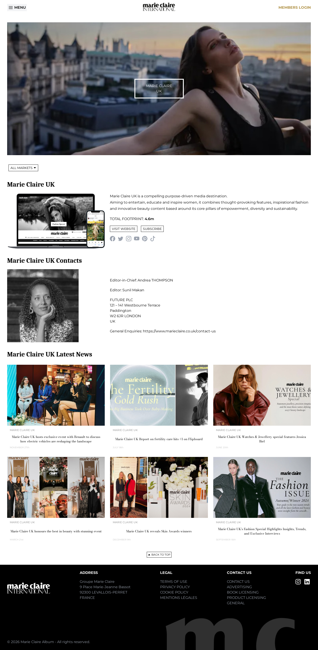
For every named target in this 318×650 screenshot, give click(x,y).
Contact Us (238, 581)
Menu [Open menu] (17, 7)
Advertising (239, 587)
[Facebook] (112, 238)
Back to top (159, 554)
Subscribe (152, 229)
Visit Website (123, 229)
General (236, 603)
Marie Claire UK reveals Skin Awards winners (159, 531)
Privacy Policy (175, 587)
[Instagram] (128, 238)
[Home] (159, 7)
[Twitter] (120, 238)
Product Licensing (246, 598)
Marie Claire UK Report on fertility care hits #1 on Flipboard (159, 439)
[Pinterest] (144, 238)
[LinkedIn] (307, 581)
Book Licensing (243, 592)
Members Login (294, 7)
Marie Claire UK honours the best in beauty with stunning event (56, 531)
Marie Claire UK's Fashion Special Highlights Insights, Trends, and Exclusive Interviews (262, 531)
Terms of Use (173, 581)
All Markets (23, 168)
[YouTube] (136, 238)
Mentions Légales (178, 598)
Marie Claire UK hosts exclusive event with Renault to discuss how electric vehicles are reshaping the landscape (56, 439)
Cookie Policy (174, 592)
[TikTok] (152, 238)
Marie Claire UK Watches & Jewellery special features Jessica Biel (262, 439)
